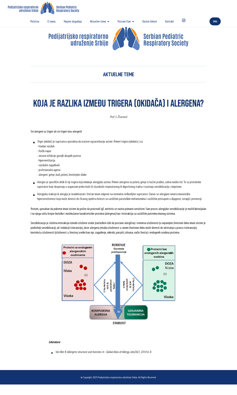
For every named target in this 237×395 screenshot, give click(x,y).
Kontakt (169, 21)
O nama (51, 21)
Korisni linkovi (149, 21)
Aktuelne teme (98, 21)
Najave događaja (73, 21)
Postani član (124, 21)
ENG (215, 21)
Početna (34, 21)
